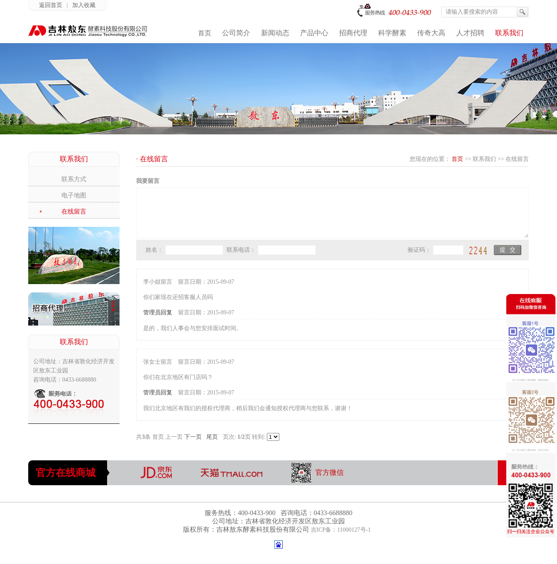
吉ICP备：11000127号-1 (341, 530)
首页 (457, 159)
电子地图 (73, 195)
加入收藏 (83, 5)
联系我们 (484, 159)
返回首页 (50, 5)
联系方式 (73, 179)
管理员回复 (157, 312)
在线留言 (73, 211)
